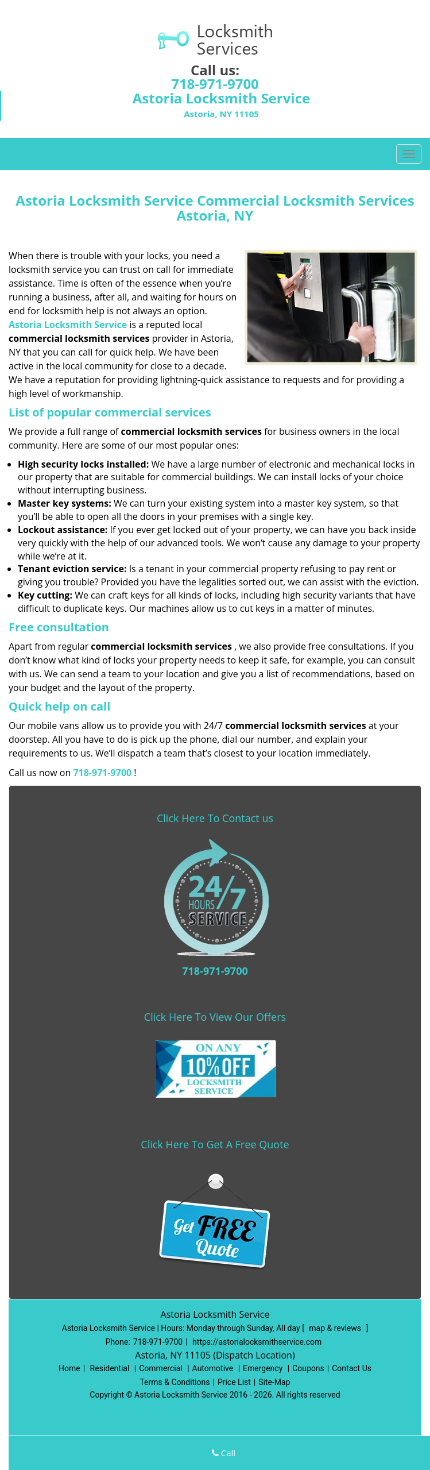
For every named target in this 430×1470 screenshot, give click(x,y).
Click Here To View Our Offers (215, 1017)
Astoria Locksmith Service (68, 324)
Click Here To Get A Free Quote (215, 1144)
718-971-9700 (215, 83)
